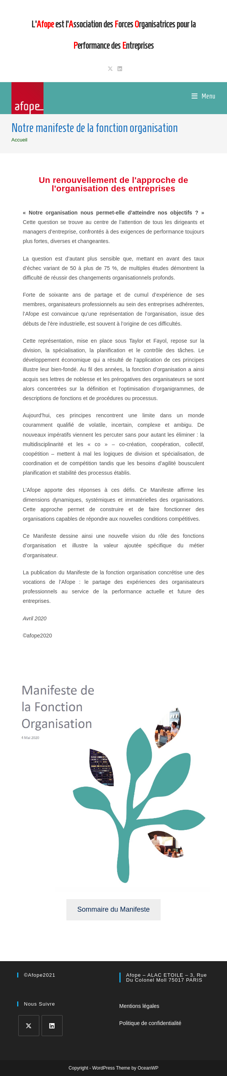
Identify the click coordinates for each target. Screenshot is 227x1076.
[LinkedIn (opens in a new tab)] (118, 68)
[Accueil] (19, 140)
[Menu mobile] (204, 96)
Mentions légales (139, 1006)
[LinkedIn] (52, 1025)
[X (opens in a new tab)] (110, 68)
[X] (28, 1025)
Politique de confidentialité (150, 1023)
